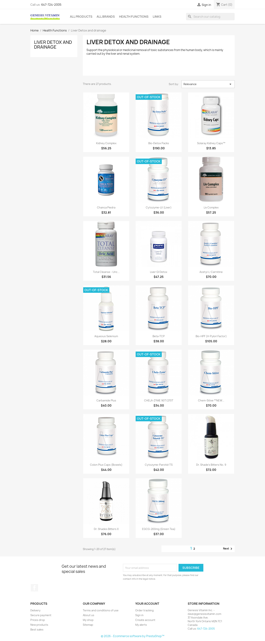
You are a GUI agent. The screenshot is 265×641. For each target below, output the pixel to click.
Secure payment (40, 615)
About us (88, 615)
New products (39, 624)
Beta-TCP (159, 336)
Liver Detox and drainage (53, 44)
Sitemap (88, 624)
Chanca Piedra (106, 207)
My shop (88, 620)
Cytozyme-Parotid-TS (159, 464)
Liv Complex (211, 207)
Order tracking (144, 610)
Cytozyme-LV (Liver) (159, 207)
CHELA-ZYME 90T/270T (158, 400)
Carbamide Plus (106, 400)
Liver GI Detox (158, 272)
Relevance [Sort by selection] (208, 84)
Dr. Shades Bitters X (106, 529)
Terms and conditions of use (101, 610)
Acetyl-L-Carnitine (211, 272)
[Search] (210, 16)
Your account (147, 604)
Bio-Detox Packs (158, 143)
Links (157, 17)
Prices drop (37, 620)
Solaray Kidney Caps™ (211, 143)
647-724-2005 (51, 5)
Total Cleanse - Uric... (106, 272)
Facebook (34, 587)
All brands (106, 17)
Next (228, 549)
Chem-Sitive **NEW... (211, 400)
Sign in (139, 615)
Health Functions (134, 17)
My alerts (141, 624)
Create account (145, 620)
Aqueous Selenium (106, 336)
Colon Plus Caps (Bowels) (106, 464)
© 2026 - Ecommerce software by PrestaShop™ (132, 636)
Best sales (36, 629)
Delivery (35, 610)
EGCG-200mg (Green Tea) (158, 529)
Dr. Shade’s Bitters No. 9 (211, 464)
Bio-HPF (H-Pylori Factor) (211, 336)
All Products (81, 17)
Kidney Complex (106, 143)
